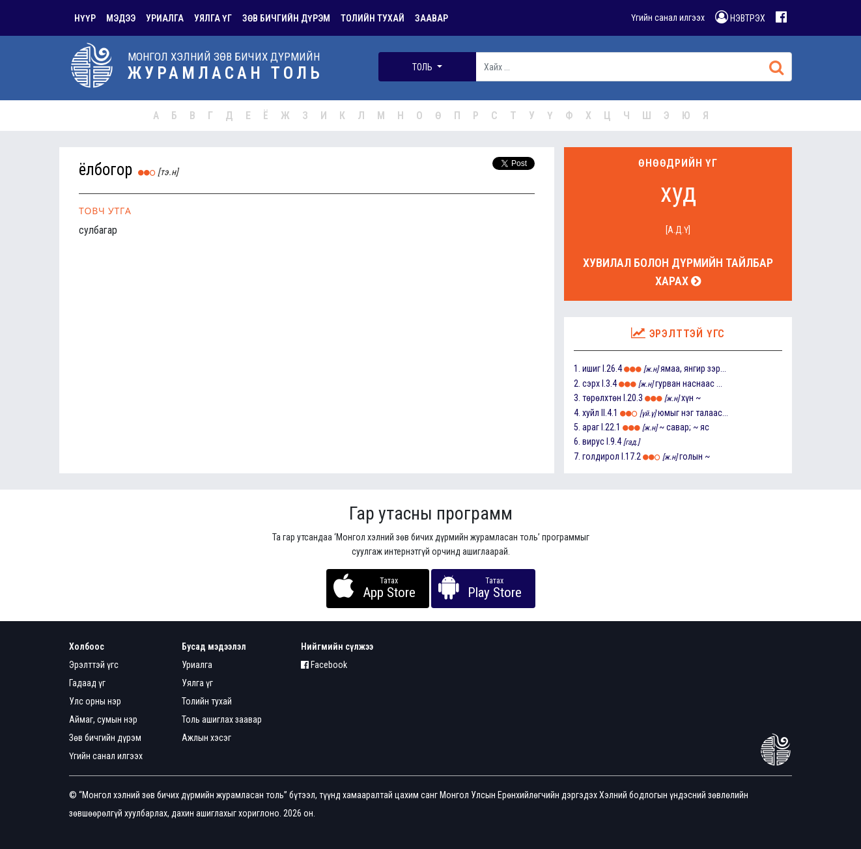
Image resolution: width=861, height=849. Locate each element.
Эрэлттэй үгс (94, 665)
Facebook (324, 665)
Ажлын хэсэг (206, 737)
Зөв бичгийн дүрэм (105, 737)
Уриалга (197, 665)
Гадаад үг (87, 683)
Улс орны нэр (95, 701)
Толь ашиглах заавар (222, 719)
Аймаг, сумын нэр (103, 719)
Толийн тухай (207, 701)
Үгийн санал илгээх (668, 17)
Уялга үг (197, 683)
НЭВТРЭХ (740, 16)
